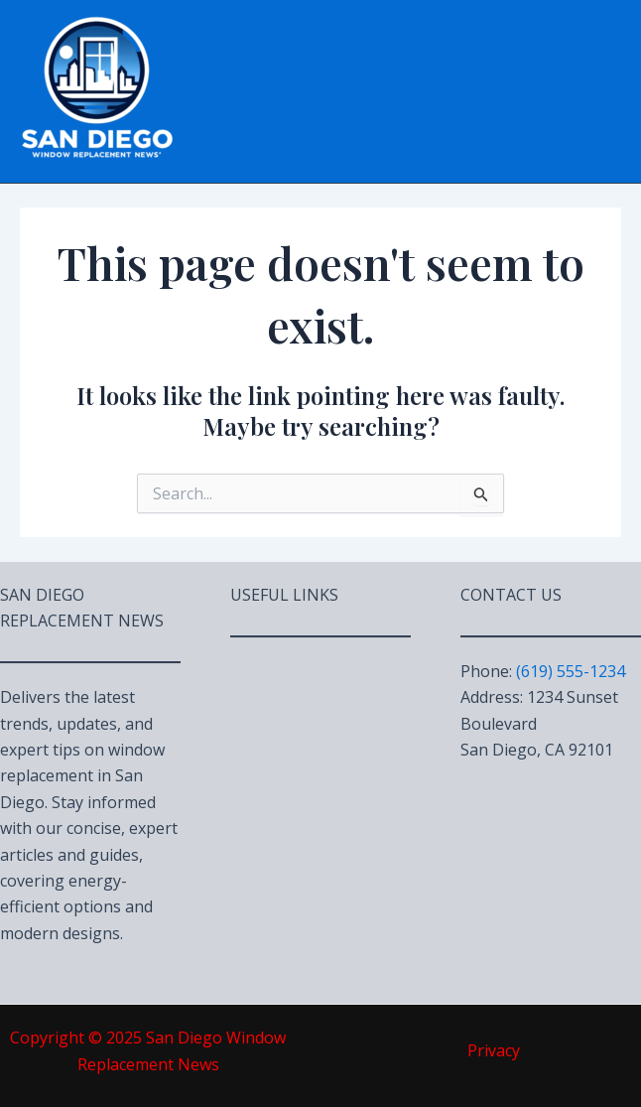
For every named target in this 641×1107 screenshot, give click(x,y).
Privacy (493, 1050)
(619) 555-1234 (570, 671)
